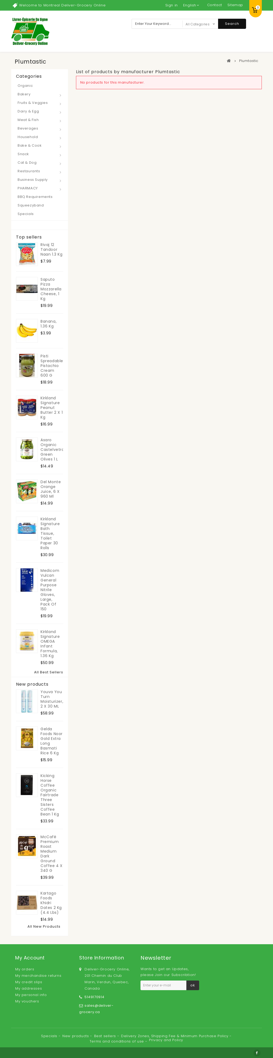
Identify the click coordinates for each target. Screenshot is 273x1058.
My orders (24, 969)
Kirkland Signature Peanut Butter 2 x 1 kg (52, 408)
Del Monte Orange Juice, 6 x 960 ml (51, 489)
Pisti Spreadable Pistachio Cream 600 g (52, 366)
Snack (23, 154)
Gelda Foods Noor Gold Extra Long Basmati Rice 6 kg (52, 741)
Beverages (28, 128)
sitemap (235, 4)
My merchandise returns (38, 975)
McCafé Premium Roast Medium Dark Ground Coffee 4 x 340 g (52, 853)
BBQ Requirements (35, 196)
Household (28, 136)
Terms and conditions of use (117, 1041)
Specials (26, 213)
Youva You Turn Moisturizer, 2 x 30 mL (52, 699)
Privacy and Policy (166, 1040)
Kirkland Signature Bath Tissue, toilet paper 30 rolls (50, 533)
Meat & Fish (28, 119)
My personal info (31, 994)
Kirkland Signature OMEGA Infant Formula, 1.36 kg (50, 643)
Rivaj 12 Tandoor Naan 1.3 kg (52, 249)
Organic (25, 85)
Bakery (24, 94)
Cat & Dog (27, 162)
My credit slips (28, 982)
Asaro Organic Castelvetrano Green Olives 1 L (52, 450)
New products (32, 684)
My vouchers (27, 1001)
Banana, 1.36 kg (49, 324)
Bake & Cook (30, 145)
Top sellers (29, 237)
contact (214, 4)
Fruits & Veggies (33, 102)
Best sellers (105, 1036)
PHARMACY (28, 188)
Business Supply (33, 179)
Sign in (171, 5)
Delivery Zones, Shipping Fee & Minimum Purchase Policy (175, 1036)
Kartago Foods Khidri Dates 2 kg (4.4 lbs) (51, 903)
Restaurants (29, 171)
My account (30, 957)
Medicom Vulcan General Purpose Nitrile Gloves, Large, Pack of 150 (50, 589)
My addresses (28, 988)
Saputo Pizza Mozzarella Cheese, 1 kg (51, 289)
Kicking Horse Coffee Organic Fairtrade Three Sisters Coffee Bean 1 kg (50, 795)
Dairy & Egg (28, 111)
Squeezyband (31, 205)
